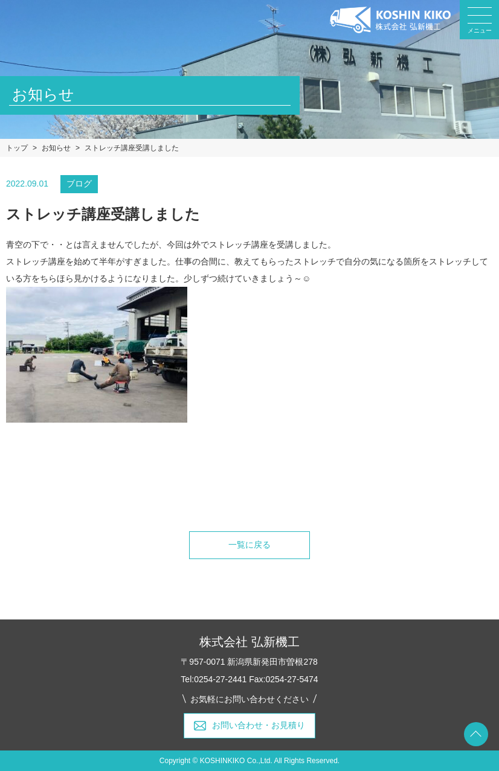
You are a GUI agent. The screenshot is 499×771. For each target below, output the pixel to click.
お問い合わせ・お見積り (258, 725)
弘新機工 (390, 20)
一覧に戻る (249, 544)
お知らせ (56, 148)
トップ (17, 148)
